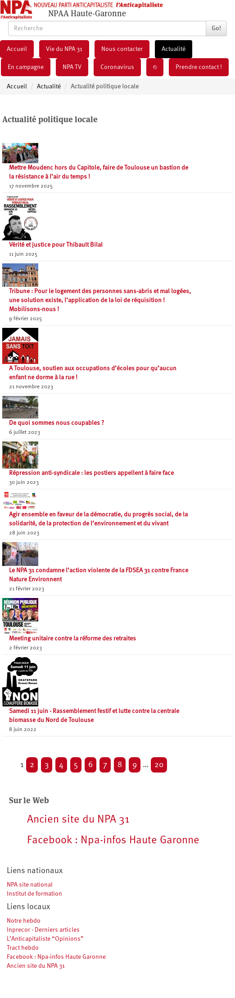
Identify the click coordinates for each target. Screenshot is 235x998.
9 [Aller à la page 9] (134, 765)
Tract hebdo (23, 948)
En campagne (26, 67)
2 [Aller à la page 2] (32, 765)
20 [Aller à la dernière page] (158, 765)
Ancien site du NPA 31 (36, 966)
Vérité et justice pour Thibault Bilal (56, 245)
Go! (216, 28)
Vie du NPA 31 (64, 49)
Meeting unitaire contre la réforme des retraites (72, 638)
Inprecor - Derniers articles (43, 930)
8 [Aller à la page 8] (120, 765)
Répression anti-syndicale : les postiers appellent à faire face (91, 473)
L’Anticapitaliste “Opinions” (45, 939)
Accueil (17, 49)
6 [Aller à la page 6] (90, 765)
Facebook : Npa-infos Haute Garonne (56, 957)
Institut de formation (34, 894)
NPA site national (30, 885)
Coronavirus (117, 67)
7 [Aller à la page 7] (105, 765)
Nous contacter (122, 49)
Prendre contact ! (199, 67)
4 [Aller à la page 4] (61, 765)
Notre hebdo (24, 921)
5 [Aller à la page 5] (76, 765)
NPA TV (72, 67)
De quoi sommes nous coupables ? (56, 423)
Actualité (173, 49)
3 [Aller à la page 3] (47, 765)
